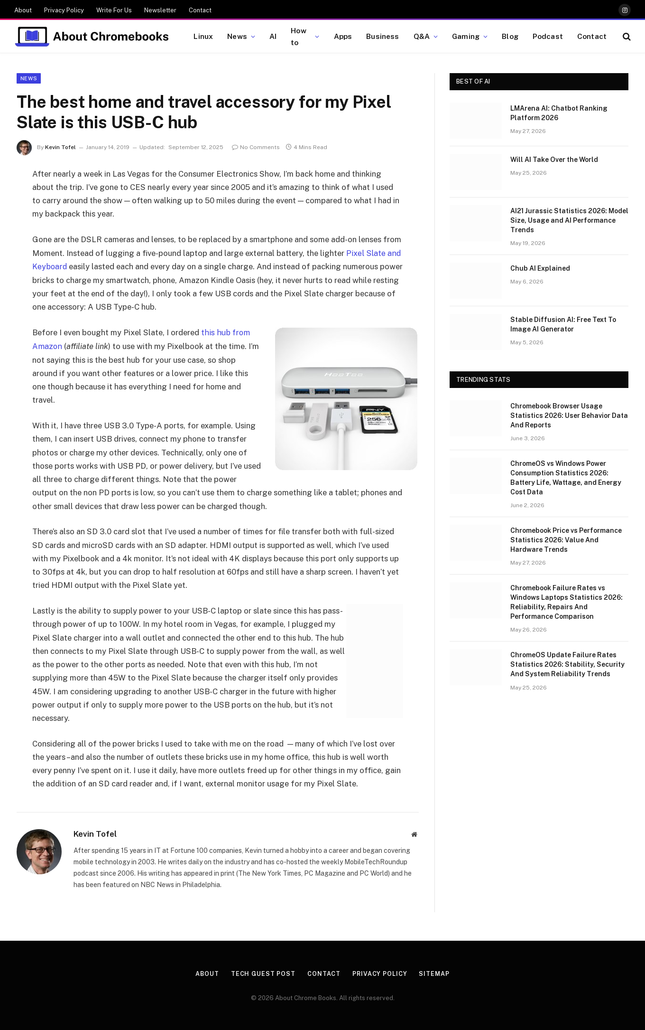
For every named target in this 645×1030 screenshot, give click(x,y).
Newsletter (160, 10)
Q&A (422, 36)
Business (382, 36)
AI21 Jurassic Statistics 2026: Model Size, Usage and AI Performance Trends (569, 220)
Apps (343, 36)
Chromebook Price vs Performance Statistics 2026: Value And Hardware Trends (566, 540)
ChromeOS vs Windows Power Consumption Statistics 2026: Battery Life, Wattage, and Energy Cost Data (565, 478)
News (237, 36)
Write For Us (114, 10)
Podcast (548, 36)
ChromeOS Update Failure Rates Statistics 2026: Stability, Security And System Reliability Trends (567, 664)
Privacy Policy (64, 10)
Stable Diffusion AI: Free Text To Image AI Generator (563, 324)
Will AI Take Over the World (554, 159)
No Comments (256, 147)
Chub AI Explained (540, 268)
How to (298, 36)
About (23, 10)
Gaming (465, 36)
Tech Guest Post (262, 972)
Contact (200, 10)
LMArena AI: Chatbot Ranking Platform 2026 (559, 113)
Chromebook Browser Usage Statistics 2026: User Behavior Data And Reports (569, 415)
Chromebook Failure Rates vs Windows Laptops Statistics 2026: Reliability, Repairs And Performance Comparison (566, 602)
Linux (203, 36)
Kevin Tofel (60, 147)
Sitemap (435, 972)
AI (272, 36)
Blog (510, 36)
